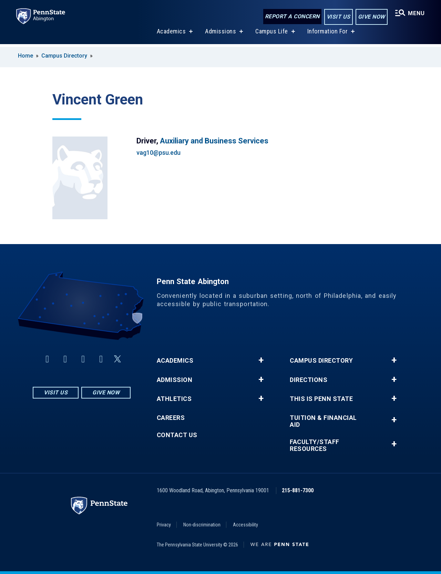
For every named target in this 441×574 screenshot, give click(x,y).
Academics (171, 34)
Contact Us (177, 435)
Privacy (164, 524)
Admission (175, 379)
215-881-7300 (298, 490)
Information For (327, 34)
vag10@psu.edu (158, 152)
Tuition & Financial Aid (323, 421)
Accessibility (245, 524)
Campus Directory (64, 55)
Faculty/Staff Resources (314, 445)
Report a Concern (291, 16)
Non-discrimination (201, 524)
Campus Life (271, 34)
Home (25, 55)
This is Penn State (321, 398)
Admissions (220, 34)
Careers (171, 417)
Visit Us (338, 16)
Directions (308, 379)
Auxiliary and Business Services (214, 141)
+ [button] (261, 360)
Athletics (174, 398)
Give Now (370, 16)
